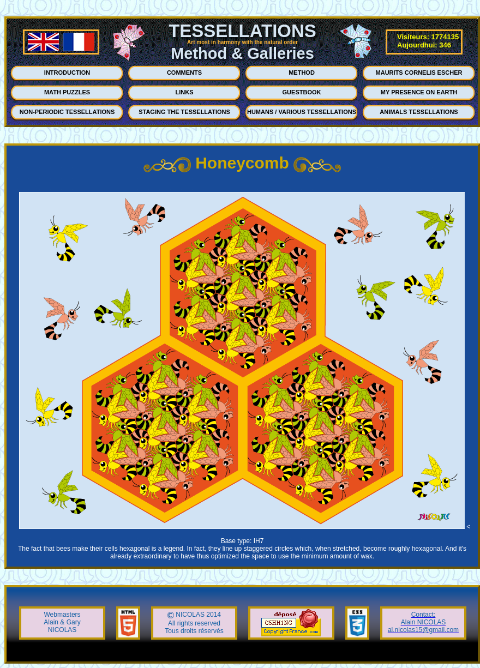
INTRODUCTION (67, 72)
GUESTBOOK (302, 92)
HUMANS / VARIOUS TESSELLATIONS (301, 112)
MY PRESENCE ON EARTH (419, 92)
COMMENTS (184, 72)
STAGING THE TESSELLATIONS (184, 112)
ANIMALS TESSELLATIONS (419, 112)
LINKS (185, 92)
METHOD (302, 72)
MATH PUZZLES (67, 92)
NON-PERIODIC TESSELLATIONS (67, 112)
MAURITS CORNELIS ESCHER (419, 72)
